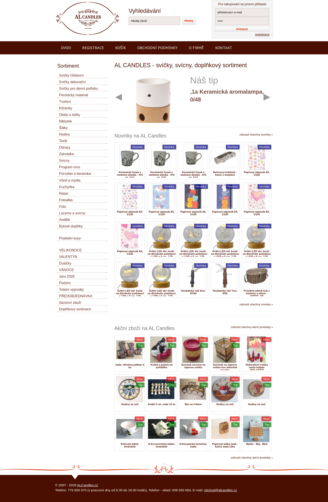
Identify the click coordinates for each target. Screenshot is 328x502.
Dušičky (65, 263)
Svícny (64, 160)
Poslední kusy (70, 238)
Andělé (64, 220)
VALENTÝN (68, 257)
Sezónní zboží (70, 302)
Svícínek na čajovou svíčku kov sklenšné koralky (225, 367)
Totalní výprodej (71, 289)
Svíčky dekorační (72, 82)
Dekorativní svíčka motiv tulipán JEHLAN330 (257, 367)
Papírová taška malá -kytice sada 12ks (225, 445)
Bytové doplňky (71, 226)
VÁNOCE (66, 270)
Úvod (66, 47)
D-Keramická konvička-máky (193, 445)
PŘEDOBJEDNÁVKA (75, 296)
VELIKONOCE (70, 250)
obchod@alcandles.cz (220, 490)
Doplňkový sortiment (75, 309)
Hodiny (64, 134)
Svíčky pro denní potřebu (78, 88)
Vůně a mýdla (69, 180)
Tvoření (65, 101)
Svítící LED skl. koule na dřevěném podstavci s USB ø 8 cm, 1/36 (162, 254)
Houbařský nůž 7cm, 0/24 (225, 292)
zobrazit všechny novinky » (256, 134)
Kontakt (223, 47)
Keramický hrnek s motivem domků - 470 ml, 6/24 (130, 175)
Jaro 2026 (67, 276)
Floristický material (73, 95)
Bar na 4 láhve (193, 404)
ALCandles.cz (87, 485)
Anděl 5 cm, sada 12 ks (161, 404)
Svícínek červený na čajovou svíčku (193, 366)
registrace (262, 34)
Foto (62, 206)
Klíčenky (65, 108)
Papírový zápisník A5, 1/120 (257, 173)
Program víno (69, 167)
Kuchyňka (66, 187)
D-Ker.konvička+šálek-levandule (161, 445)
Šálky (63, 128)
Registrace (93, 47)
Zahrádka (66, 154)
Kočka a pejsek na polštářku (162, 366)
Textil (63, 141)
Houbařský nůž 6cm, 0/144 (193, 292)
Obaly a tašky (69, 115)
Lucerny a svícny (72, 213)
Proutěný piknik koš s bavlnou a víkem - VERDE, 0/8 (257, 293)
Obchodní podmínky (157, 47)
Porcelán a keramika (75, 173)
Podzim (65, 283)
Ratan (63, 193)
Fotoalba (66, 200)
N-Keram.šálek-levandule (130, 445)
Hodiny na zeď (129, 404)
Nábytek (65, 121)
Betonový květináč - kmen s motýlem (225, 173)
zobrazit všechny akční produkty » (252, 327)
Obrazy (64, 147)
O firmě (196, 47)
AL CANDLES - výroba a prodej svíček (83, 2)
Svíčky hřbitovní (71, 75)
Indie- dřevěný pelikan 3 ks (130, 366)
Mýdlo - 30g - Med (256, 444)
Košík (120, 47)
